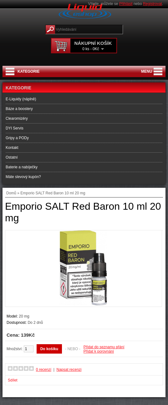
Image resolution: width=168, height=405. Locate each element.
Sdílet (13, 380)
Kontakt (12, 147)
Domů (11, 193)
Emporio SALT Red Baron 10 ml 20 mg (52, 193)
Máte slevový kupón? (23, 177)
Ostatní (12, 157)
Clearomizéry (17, 118)
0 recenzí (43, 369)
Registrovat (152, 4)
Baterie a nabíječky (22, 167)
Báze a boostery (19, 109)
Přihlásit (126, 4)
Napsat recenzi (68, 369)
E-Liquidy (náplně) (21, 99)
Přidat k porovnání (99, 351)
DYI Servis (14, 128)
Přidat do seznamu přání (104, 347)
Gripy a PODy (17, 138)
